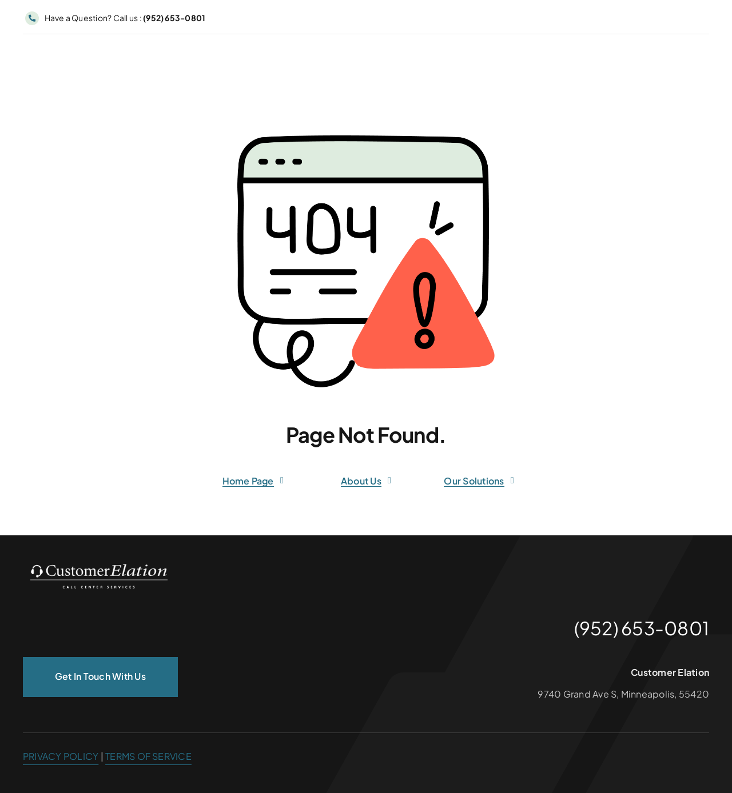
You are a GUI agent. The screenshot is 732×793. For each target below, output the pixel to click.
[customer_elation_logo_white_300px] (99, 558)
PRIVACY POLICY (60, 756)
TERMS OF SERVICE (148, 756)
